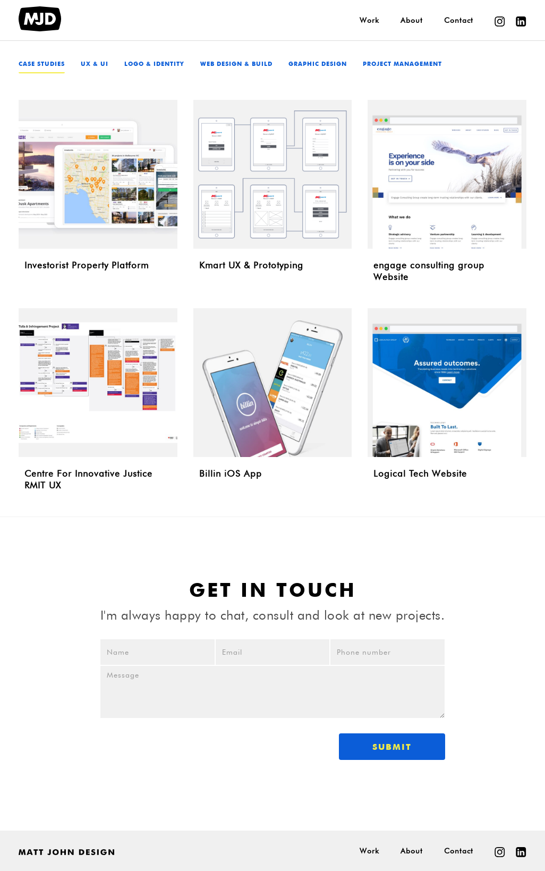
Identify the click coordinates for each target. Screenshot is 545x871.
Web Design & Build (236, 64)
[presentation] (180, 744)
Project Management (402, 64)
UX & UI (94, 64)
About (412, 20)
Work (369, 20)
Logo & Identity (154, 64)
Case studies (42, 64)
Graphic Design (317, 64)
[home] (40, 18)
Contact (458, 20)
